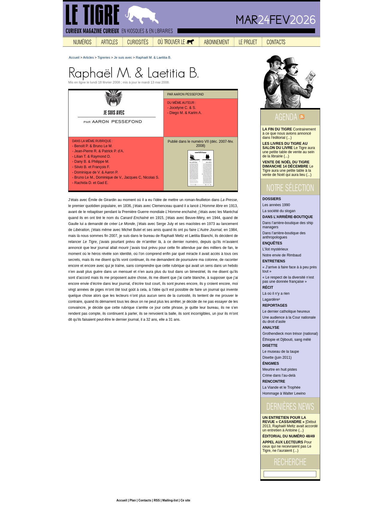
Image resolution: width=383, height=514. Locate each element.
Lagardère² (271, 299)
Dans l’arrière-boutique (287, 217)
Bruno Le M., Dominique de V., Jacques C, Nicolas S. (116, 177)
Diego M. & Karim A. (185, 113)
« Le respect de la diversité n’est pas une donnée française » (288, 279)
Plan (133, 500)
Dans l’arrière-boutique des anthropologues (284, 235)
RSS (157, 500)
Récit (267, 287)
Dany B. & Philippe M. (91, 161)
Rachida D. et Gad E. (91, 183)
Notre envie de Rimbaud (281, 255)
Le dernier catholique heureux (286, 311)
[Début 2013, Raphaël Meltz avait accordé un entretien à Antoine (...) (290, 424)
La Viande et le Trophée (281, 387)
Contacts (144, 500)
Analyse (270, 328)
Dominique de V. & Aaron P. (96, 172)
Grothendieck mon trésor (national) (290, 333)
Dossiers (271, 199)
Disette (270, 345)
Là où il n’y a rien (276, 293)
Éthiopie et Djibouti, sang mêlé (286, 339)
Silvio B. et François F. (92, 167)
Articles (88, 57)
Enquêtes (272, 243)
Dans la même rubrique (91, 141)
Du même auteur (180, 102)
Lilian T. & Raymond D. (92, 156)
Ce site (185, 500)
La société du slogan (278, 211)
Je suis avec (123, 57)
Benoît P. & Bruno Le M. (93, 146)
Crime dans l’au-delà (278, 375)
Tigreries (104, 57)
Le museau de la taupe (280, 351)
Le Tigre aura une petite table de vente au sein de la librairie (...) (288, 150)
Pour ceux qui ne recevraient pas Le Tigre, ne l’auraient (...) (287, 446)
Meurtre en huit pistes (279, 369)
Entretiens (273, 261)
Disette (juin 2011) (276, 357)
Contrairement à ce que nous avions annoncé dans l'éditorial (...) (289, 133)
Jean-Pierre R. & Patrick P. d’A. (99, 151)
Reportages (274, 305)
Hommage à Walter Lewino (284, 393)
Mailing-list (170, 500)
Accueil (74, 57)
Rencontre (273, 381)
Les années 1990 (276, 205)
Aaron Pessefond (189, 94)
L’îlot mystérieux (275, 249)
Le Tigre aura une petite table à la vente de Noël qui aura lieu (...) (287, 168)
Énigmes (270, 363)
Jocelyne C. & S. (182, 108)
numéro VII (200, 141)
